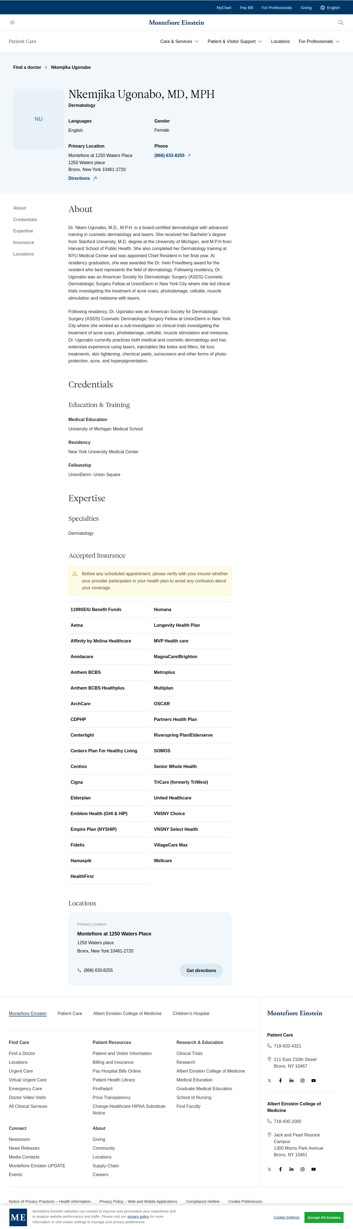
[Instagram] (302, 1080)
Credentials (25, 219)
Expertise (23, 231)
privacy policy (138, 1221)
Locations (23, 254)
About (19, 208)
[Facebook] (280, 1080)
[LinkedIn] (291, 1080)
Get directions (201, 970)
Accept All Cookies (324, 1222)
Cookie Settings (286, 1222)
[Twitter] (269, 1080)
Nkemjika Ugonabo (71, 67)
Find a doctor (27, 67)
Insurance (23, 242)
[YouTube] (313, 1080)
